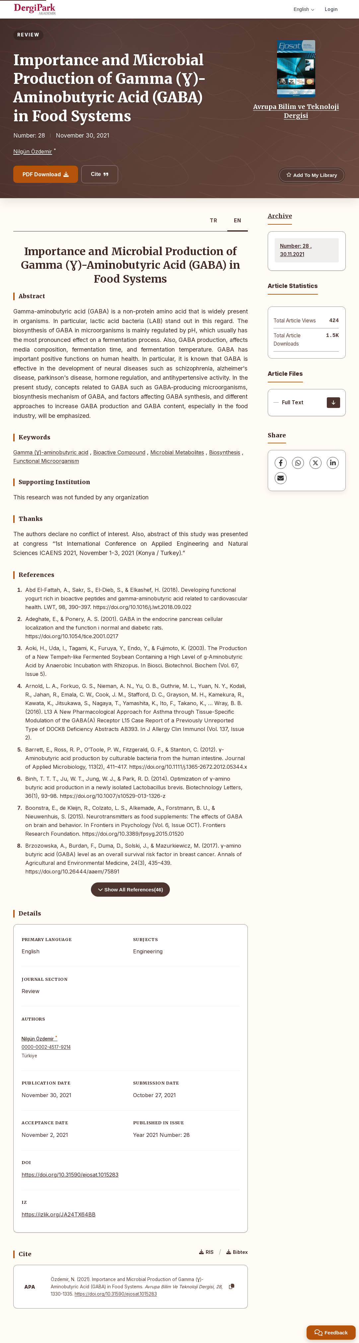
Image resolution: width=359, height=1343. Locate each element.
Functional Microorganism (46, 461)
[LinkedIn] (333, 463)
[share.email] (281, 478)
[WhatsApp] (298, 463)
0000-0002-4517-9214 (46, 1047)
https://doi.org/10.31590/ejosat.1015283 (70, 1174)
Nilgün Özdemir (32, 151)
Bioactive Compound (119, 452)
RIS (206, 1252)
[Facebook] (281, 463)
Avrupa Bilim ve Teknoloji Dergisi (296, 111)
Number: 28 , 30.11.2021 (296, 250)
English (304, 9)
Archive (280, 216)
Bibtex (237, 1252)
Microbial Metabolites (177, 452)
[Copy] (231, 1286)
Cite (99, 174)
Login (331, 9)
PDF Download (46, 174)
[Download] (333, 402)
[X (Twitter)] (316, 463)
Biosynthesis (224, 452)
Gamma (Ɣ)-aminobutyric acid (50, 452)
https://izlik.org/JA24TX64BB (59, 1214)
